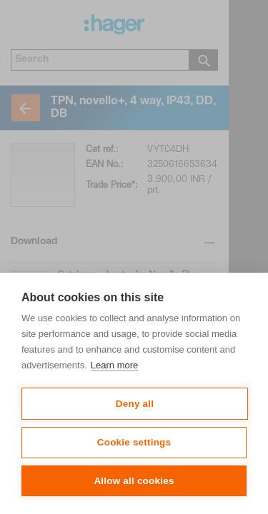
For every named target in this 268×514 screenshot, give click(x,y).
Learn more (114, 365)
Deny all (135, 403)
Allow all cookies (134, 480)
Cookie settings (134, 442)
